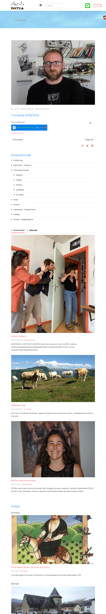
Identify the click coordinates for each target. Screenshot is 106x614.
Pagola (19, 180)
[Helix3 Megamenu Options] (41, 5)
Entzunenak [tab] (19, 230)
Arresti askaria (19, 336)
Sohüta (19, 185)
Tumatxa (16, 109)
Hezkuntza (18, 160)
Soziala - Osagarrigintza (23, 219)
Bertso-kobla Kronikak (23, 480)
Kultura (16, 205)
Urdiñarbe (20, 190)
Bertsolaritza (27, 484)
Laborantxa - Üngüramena (24, 209)
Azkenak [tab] (33, 230)
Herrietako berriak (21, 170)
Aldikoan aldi (18, 405)
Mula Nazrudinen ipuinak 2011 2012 (30, 567)
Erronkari (19, 195)
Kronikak (27, 409)
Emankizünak (29, 340)
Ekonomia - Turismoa (22, 165)
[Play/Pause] (87, 5)
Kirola (15, 200)
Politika (16, 214)
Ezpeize (19, 175)
